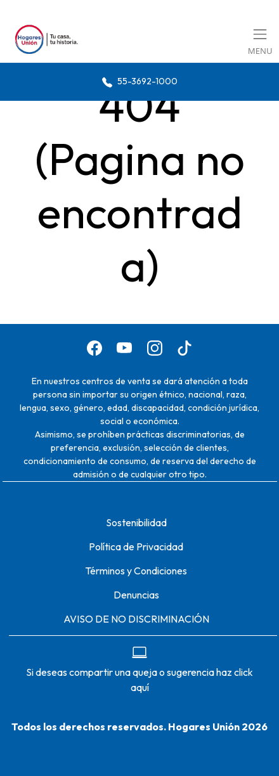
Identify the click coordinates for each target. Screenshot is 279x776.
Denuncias (136, 594)
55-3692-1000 (140, 81)
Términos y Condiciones (136, 570)
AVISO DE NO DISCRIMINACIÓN (136, 618)
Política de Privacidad (136, 546)
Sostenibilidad (136, 522)
